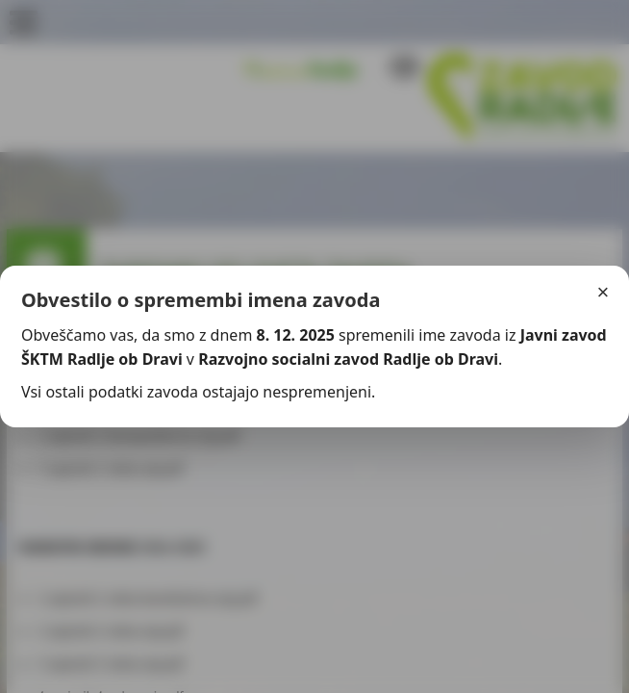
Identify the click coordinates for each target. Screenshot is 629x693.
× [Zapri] (603, 292)
